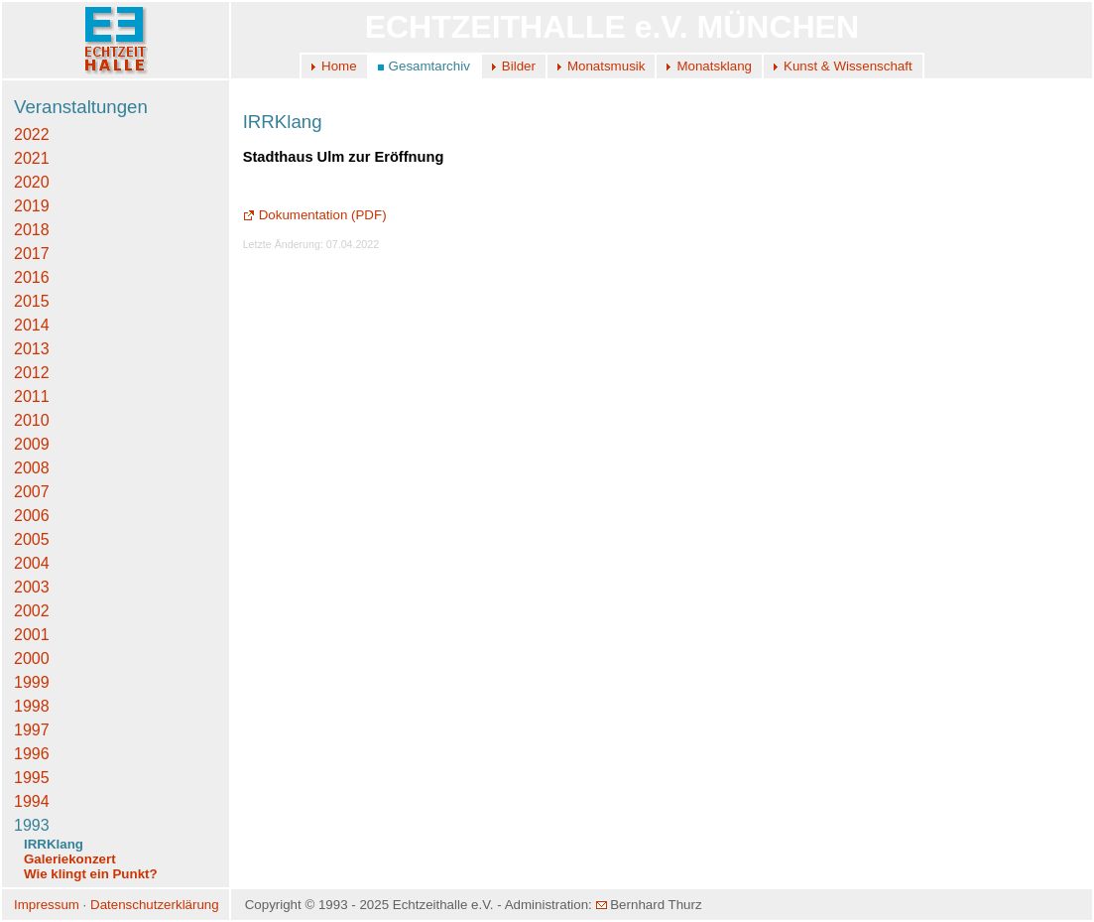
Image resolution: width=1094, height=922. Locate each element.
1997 (32, 730)
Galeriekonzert (70, 859)
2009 (32, 444)
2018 (32, 229)
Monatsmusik (606, 66)
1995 (32, 777)
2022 (32, 134)
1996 (32, 753)
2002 (32, 610)
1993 (32, 825)
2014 (32, 325)
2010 (32, 420)
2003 (32, 587)
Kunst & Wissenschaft (848, 66)
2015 (32, 301)
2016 (32, 277)
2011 (32, 396)
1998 (32, 706)
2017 (32, 253)
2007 (32, 491)
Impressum (46, 904)
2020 (32, 182)
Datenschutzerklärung (154, 904)
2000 (32, 658)
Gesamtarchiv (429, 66)
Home (339, 66)
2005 (32, 539)
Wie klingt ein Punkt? (91, 873)
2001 (32, 634)
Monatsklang (714, 66)
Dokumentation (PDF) (315, 214)
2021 (32, 158)
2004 (32, 563)
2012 (32, 372)
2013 (32, 348)
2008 (32, 468)
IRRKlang (53, 844)
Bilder (519, 66)
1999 (32, 682)
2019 (32, 206)
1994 (32, 801)
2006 (32, 515)
